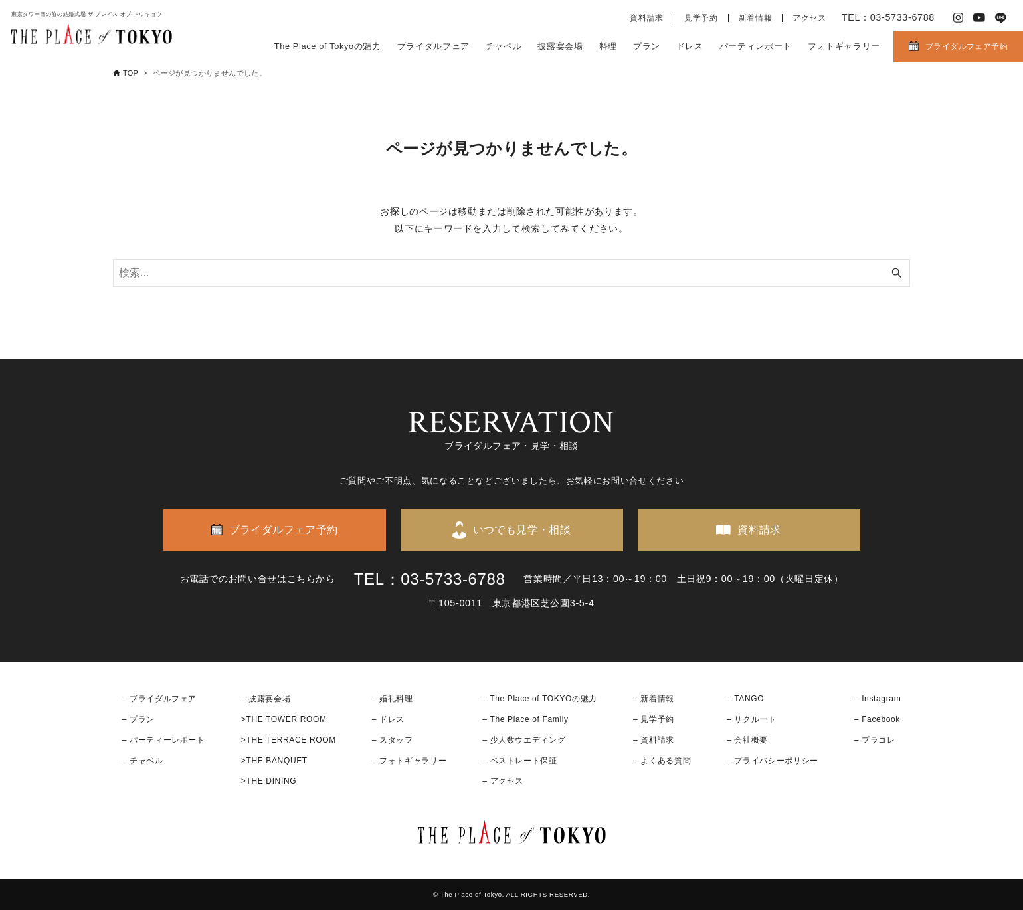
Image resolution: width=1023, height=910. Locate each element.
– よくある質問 (662, 760)
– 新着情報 (653, 698)
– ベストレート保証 (519, 760)
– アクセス (502, 781)
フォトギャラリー (844, 46)
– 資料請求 (653, 740)
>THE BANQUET (274, 760)
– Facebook (877, 719)
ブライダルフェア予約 (966, 46)
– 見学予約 (653, 719)
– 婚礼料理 (392, 698)
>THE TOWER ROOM (284, 719)
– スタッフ (392, 740)
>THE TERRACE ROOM (288, 740)
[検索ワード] (511, 273)
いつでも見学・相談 (522, 529)
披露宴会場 (560, 46)
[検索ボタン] (897, 273)
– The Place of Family (525, 719)
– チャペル (142, 760)
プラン (646, 46)
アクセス (809, 18)
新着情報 (756, 18)
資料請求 (647, 18)
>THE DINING (268, 781)
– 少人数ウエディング (523, 740)
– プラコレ (874, 740)
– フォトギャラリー (409, 760)
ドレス (689, 46)
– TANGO (745, 698)
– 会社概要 (747, 740)
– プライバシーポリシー (772, 760)
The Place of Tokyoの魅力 (327, 46)
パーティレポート (755, 46)
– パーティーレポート (163, 740)
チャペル (504, 46)
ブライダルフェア (433, 46)
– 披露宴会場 (266, 698)
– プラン (138, 719)
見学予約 (701, 18)
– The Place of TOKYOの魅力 (539, 698)
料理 (608, 46)
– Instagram (877, 698)
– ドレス (388, 719)
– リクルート (752, 719)
